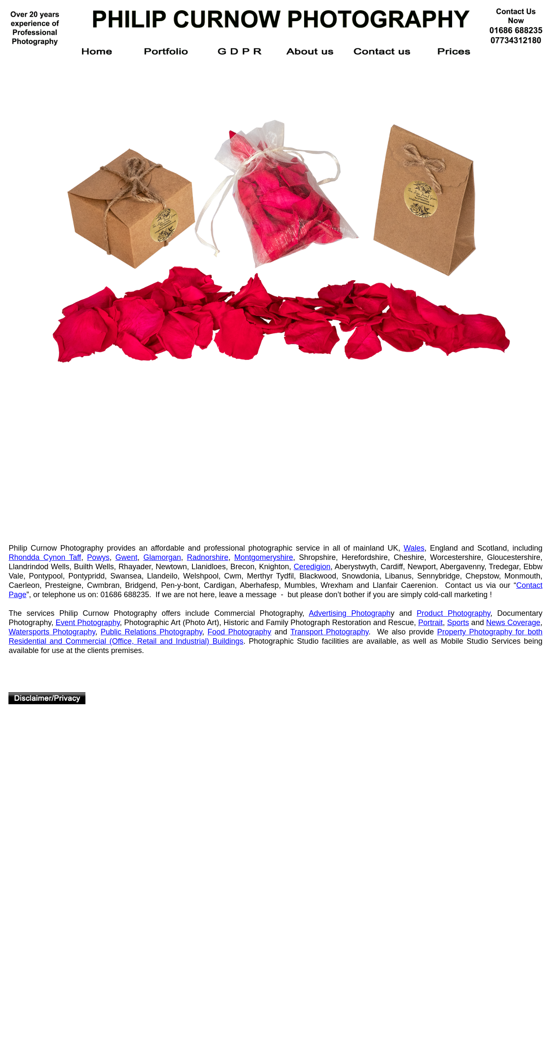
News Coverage (513, 622)
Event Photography (87, 622)
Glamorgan (162, 557)
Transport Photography (330, 632)
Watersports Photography (51, 632)
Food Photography (239, 632)
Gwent (126, 557)
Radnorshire (207, 557)
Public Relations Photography (151, 632)
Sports (458, 622)
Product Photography (453, 613)
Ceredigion (311, 566)
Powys (98, 557)
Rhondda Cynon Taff (44, 557)
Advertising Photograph (349, 613)
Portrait (430, 622)
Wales (413, 548)
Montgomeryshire (263, 557)
